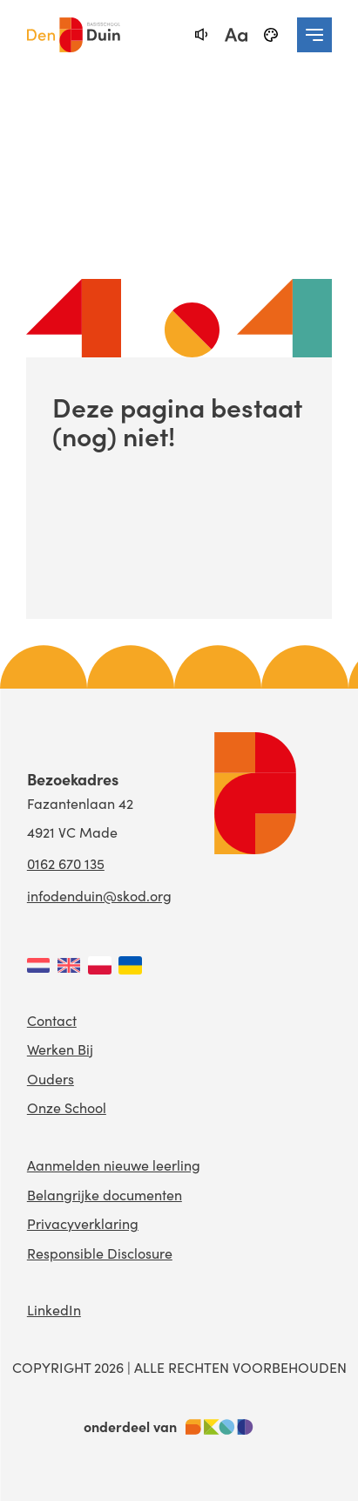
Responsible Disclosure (99, 1253)
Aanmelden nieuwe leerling (113, 1165)
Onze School (66, 1107)
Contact (52, 1020)
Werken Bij (60, 1049)
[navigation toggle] (314, 34)
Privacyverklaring (82, 1223)
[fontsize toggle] (236, 34)
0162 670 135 (66, 863)
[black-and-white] (270, 34)
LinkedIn (54, 1310)
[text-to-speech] (201, 34)
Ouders (50, 1079)
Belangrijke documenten (104, 1194)
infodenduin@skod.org (99, 895)
